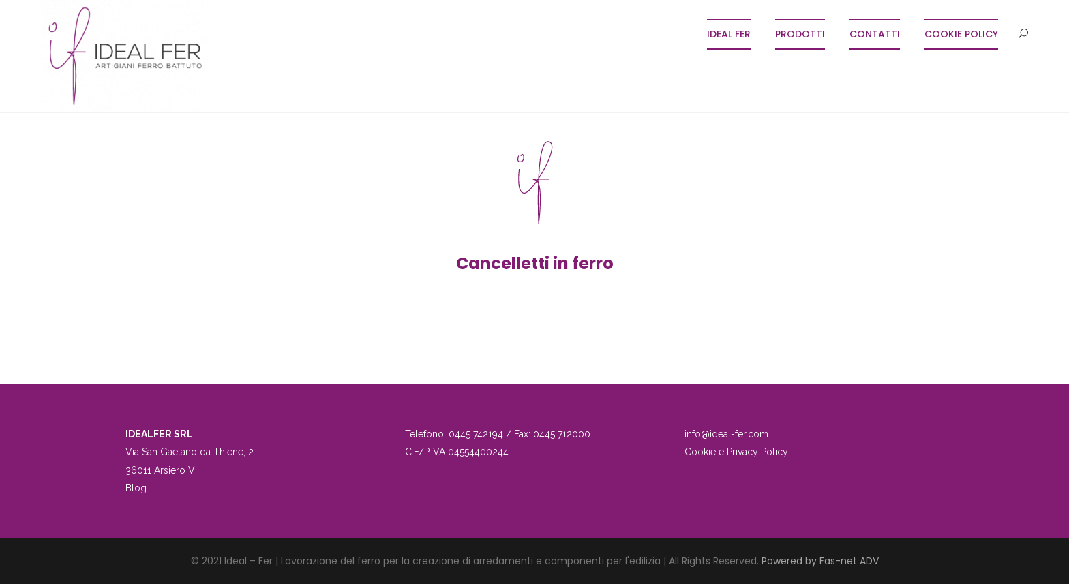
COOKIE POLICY (961, 34)
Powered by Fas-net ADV (820, 561)
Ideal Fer (729, 34)
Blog (136, 487)
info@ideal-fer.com (726, 434)
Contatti (874, 34)
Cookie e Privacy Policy (736, 451)
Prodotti (800, 34)
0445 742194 (476, 434)
